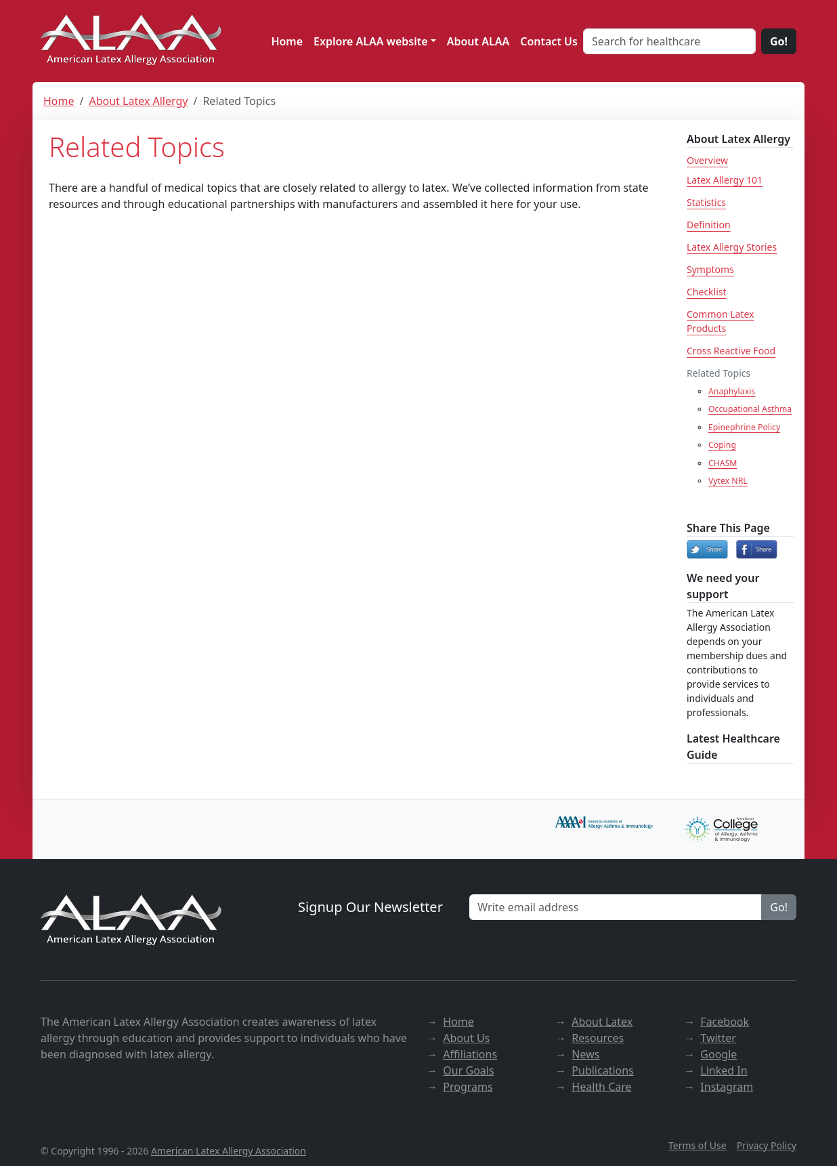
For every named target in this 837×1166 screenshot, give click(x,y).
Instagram (726, 1086)
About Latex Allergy (138, 100)
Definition (709, 224)
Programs (467, 1086)
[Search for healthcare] (669, 41)
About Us (466, 1037)
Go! (779, 41)
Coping (722, 445)
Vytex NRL (728, 480)
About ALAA (478, 41)
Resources (598, 1037)
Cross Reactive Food (731, 350)
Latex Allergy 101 (725, 179)
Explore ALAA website (371, 41)
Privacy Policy (766, 1145)
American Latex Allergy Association (228, 1150)
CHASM (722, 463)
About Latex (602, 1021)
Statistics (706, 202)
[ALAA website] (132, 41)
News (585, 1054)
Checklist (707, 291)
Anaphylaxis (731, 391)
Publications (602, 1070)
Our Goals (468, 1070)
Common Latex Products (720, 321)
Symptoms (710, 269)
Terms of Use (697, 1145)
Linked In (723, 1070)
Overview (707, 160)
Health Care (601, 1086)
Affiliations (470, 1054)
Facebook (724, 1021)
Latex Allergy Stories (732, 247)
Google (718, 1054)
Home (287, 41)
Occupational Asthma (750, 409)
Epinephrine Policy (744, 427)
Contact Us (549, 41)
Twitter (717, 1037)
